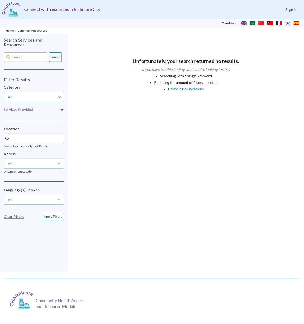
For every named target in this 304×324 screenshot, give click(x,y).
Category (12, 87)
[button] (34, 109)
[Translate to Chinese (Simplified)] (261, 23)
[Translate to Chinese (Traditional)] (270, 23)
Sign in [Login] (291, 9)
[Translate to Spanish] (296, 23)
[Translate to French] (279, 23)
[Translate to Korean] (287, 23)
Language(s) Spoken (22, 190)
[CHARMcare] (23, 300)
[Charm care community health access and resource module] (11, 9)
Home (10, 30)
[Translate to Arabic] (252, 23)
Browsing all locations (186, 89)
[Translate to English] (244, 23)
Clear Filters (14, 216)
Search (55, 57)
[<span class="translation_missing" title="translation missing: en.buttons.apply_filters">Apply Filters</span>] (53, 216)
